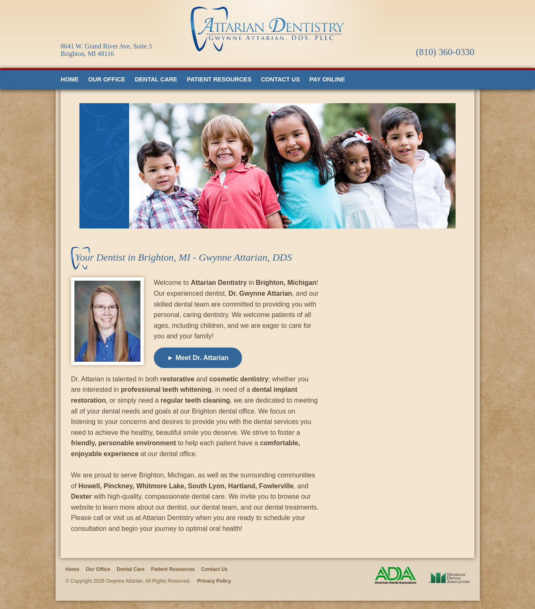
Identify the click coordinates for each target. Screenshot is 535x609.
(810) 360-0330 (445, 52)
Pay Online (327, 79)
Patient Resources (219, 79)
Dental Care (156, 79)
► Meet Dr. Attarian (198, 357)
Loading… (406, 395)
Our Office (106, 79)
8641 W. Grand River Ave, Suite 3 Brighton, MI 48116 (106, 50)
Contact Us (280, 79)
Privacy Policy (214, 581)
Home (70, 79)
